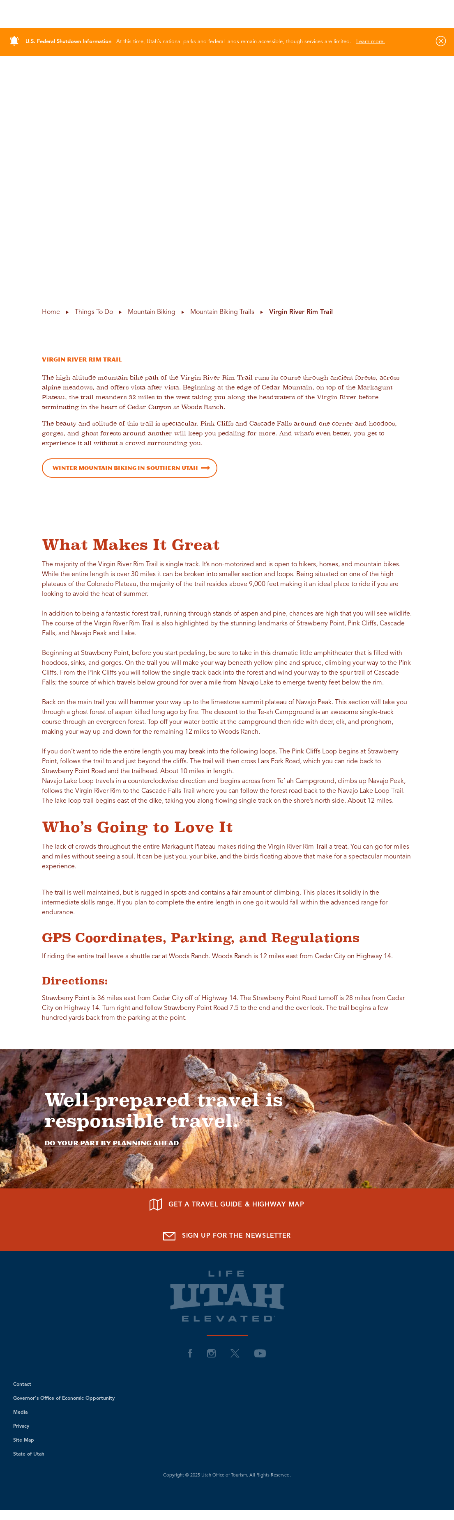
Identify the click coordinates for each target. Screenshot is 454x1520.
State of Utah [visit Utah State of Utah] (28, 1454)
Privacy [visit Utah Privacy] (21, 1426)
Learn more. (370, 41)
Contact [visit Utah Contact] (22, 1384)
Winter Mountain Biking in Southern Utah (125, 468)
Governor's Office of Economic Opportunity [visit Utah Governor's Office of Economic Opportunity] (64, 1398)
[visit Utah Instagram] (211, 1352)
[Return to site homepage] (227, 14)
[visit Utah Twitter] (235, 1352)
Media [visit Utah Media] (20, 1412)
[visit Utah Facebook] (190, 1352)
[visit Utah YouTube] (260, 1352)
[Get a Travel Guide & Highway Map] (227, 1204)
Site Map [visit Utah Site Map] (23, 1440)
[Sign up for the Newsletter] (227, 1236)
